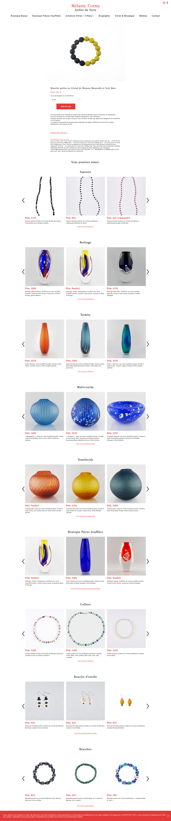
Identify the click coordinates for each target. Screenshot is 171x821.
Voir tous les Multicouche (85, 444)
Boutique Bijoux (19, 16)
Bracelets (85, 749)
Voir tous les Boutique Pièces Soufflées (85, 588)
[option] (85, 51)
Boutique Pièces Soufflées (46, 16)
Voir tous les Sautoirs (85, 226)
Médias (143, 16)
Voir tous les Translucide (85, 516)
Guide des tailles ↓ (59, 133)
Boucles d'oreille (85, 677)
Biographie (104, 16)
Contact (156, 16)
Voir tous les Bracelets (85, 806)
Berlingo (85, 242)
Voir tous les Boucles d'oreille (85, 733)
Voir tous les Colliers (85, 661)
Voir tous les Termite (85, 371)
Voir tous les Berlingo (86, 299)
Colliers (85, 604)
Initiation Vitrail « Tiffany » (80, 16)
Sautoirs (85, 172)
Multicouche (85, 387)
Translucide (85, 459)
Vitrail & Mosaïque (124, 16)
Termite (85, 314)
